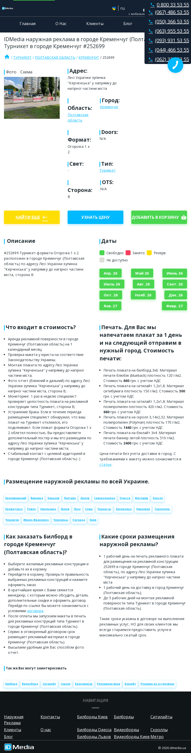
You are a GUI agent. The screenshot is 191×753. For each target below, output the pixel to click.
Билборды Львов (94, 736)
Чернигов (12, 520)
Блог (127, 23)
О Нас (60, 23)
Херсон (158, 498)
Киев (93, 520)
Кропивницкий (15, 498)
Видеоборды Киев (132, 736)
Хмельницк (48, 509)
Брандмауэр (84, 684)
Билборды (124, 717)
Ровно (31, 509)
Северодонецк (104, 498)
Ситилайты (161, 717)
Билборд (11, 684)
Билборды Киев (92, 717)
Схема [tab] (26, 72)
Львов (65, 509)
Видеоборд (30, 684)
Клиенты (94, 23)
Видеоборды (126, 729)
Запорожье (124, 509)
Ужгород (79, 520)
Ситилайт (49, 684)
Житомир (141, 498)
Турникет (22, 57)
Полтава (70, 498)
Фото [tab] (11, 72)
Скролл (65, 684)
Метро (157, 736)
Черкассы (104, 509)
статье (105, 464)
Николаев (143, 509)
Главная (28, 23)
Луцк (77, 509)
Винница (37, 498)
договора (35, 610)
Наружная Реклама (13, 719)
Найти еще (32, 217)
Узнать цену (95, 217)
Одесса (125, 498)
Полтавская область (55, 57)
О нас (46, 729)
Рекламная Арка (108, 684)
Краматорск (14, 509)
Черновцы (60, 520)
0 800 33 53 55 (168, 4)
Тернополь (162, 509)
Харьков (53, 498)
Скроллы (159, 729)
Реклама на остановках (157, 684)
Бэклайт (130, 684)
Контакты (162, 23)
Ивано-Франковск (36, 520)
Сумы (89, 509)
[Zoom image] (32, 98)
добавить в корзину (159, 217)
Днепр (85, 498)
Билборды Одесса (94, 729)
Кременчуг (89, 57)
